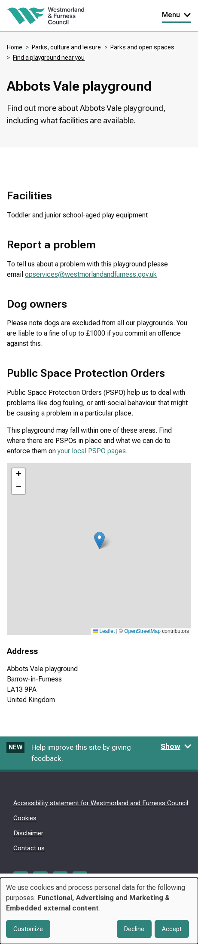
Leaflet (104, 631)
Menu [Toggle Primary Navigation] (176, 15)
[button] (99, 540)
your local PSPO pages (92, 451)
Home (14, 47)
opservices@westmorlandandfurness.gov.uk (91, 274)
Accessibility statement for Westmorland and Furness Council (100, 803)
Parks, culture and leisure (66, 47)
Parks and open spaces (142, 47)
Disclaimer (28, 833)
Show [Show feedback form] (176, 746)
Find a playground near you (49, 57)
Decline (134, 929)
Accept (172, 929)
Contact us (29, 848)
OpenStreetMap (142, 631)
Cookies (25, 818)
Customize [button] (28, 929)
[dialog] (99, 911)
